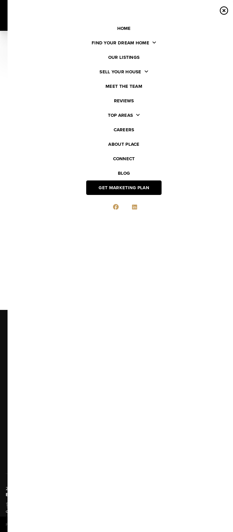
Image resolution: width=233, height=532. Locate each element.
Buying (18, 350)
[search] (94, 59)
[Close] (219, 474)
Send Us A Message (116, 450)
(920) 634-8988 (171, 423)
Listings (19, 341)
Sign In (209, 6)
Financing (21, 368)
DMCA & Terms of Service (184, 524)
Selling (18, 359)
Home (16, 332)
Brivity (32, 524)
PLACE (23, 494)
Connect (20, 411)
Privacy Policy (143, 524)
